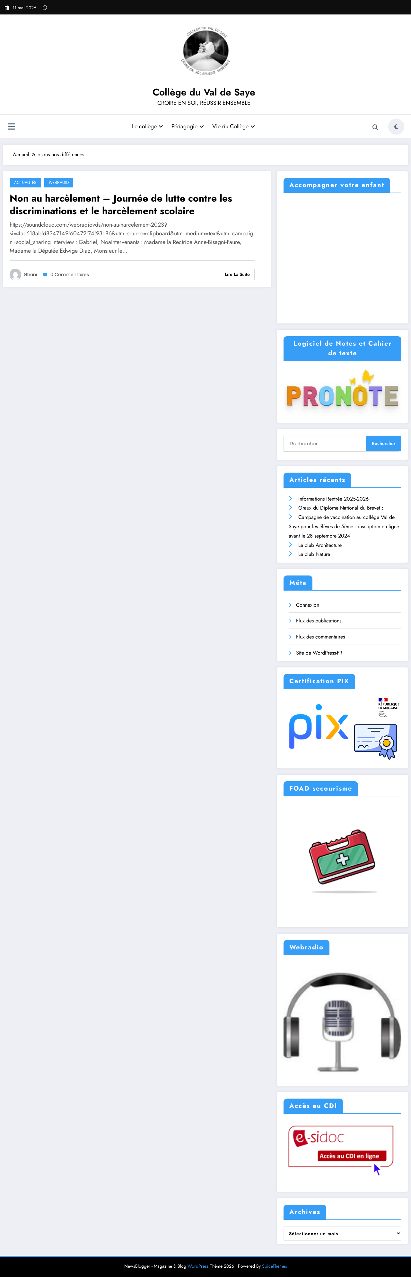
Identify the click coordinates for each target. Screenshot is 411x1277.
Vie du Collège (233, 126)
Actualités (25, 182)
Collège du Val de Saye (204, 92)
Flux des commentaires (320, 636)
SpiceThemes (274, 1266)
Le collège (147, 126)
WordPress (198, 1266)
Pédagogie (187, 126)
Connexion (307, 605)
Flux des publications (318, 620)
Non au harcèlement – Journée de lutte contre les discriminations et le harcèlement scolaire (121, 204)
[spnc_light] (396, 127)
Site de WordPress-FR (319, 653)
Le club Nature (314, 554)
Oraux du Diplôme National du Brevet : (340, 508)
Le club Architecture (320, 545)
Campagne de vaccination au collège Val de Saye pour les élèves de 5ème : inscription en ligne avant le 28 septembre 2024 (344, 526)
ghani (30, 274)
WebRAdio (59, 182)
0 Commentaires (69, 274)
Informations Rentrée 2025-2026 (333, 499)
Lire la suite (237, 274)
